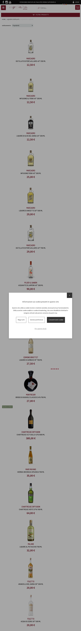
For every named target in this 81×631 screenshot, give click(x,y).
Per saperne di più (40, 329)
